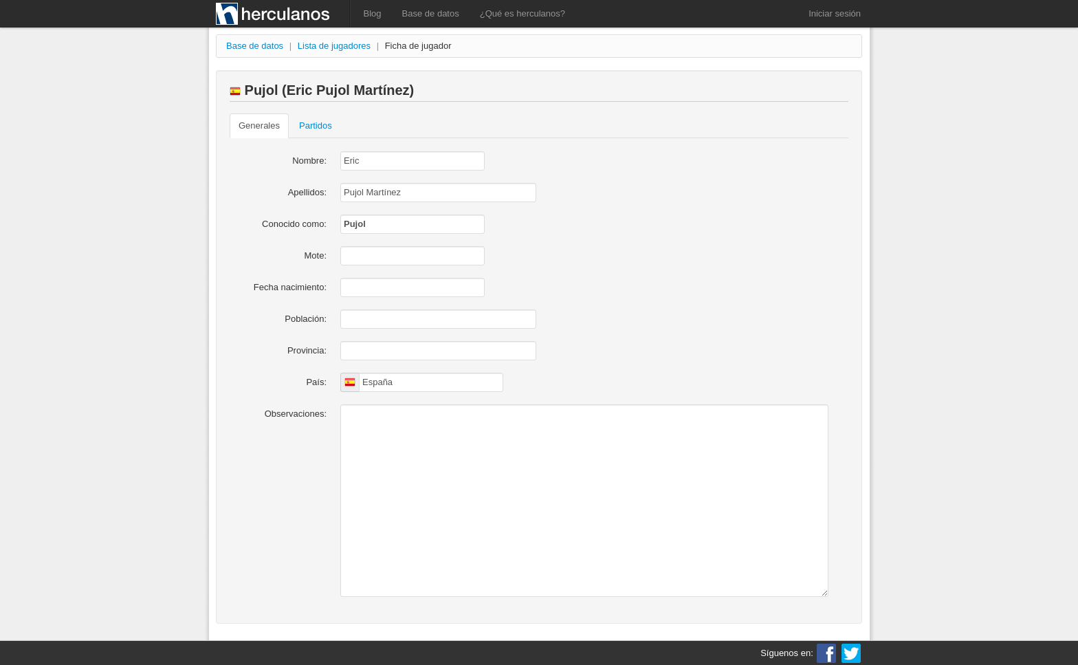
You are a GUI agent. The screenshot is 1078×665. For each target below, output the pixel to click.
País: (316, 382)
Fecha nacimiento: (290, 287)
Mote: (315, 255)
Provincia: (307, 350)
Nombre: (309, 160)
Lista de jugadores (334, 46)
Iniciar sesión (834, 13)
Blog (373, 13)
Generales (259, 125)
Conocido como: (294, 224)
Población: (306, 319)
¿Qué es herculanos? (522, 13)
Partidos (315, 125)
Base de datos (430, 13)
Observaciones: (296, 413)
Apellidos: (307, 192)
